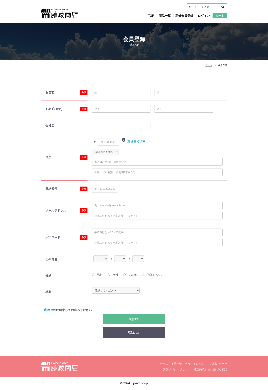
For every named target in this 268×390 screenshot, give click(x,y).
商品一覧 (176, 363)
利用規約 (50, 310)
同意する (134, 319)
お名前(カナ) (53, 109)
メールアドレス (55, 210)
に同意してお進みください (66, 310)
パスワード (52, 237)
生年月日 (51, 259)
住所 (48, 157)
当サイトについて (196, 363)
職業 (48, 292)
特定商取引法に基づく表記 (210, 369)
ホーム (163, 363)
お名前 (49, 92)
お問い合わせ (218, 363)
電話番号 (51, 188)
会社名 (49, 125)
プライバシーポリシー (177, 369)
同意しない (134, 332)
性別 (48, 275)
